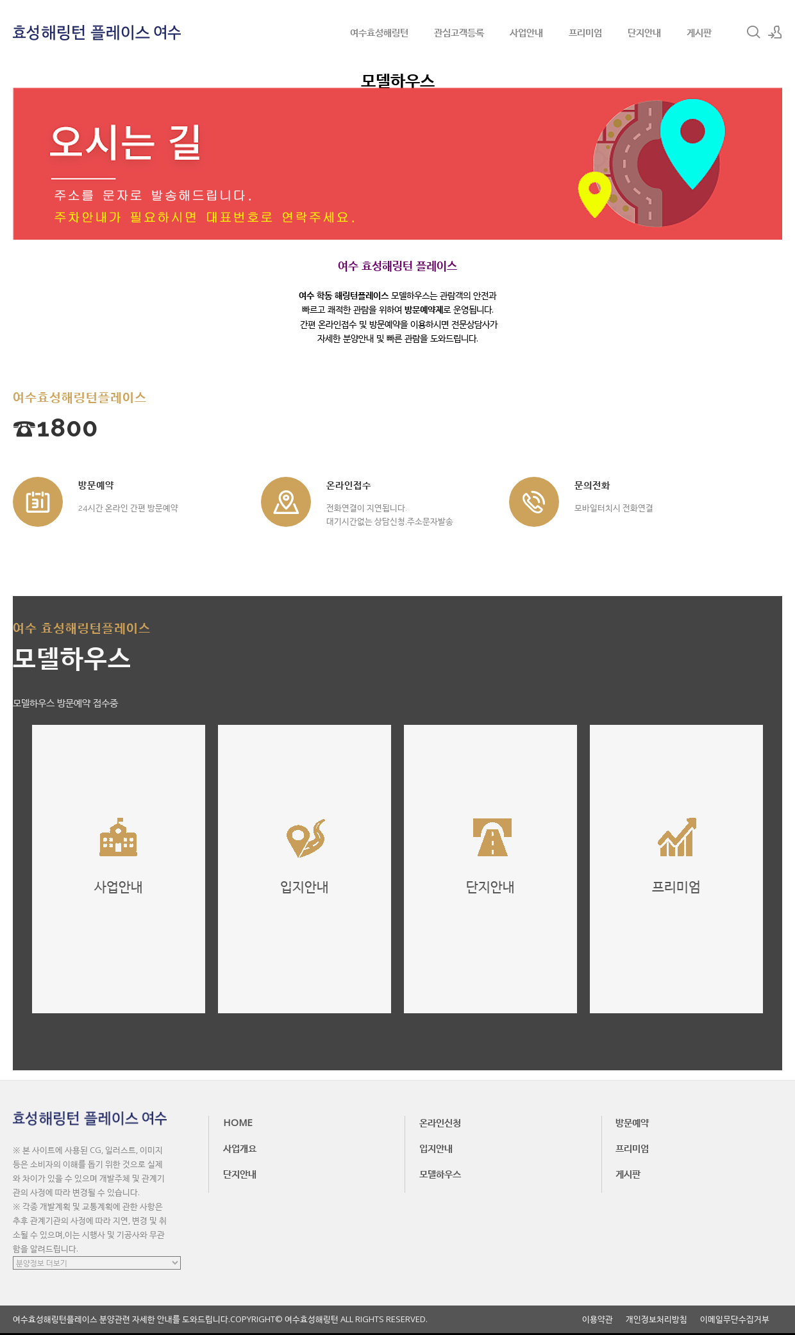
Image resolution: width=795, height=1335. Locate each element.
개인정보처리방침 (656, 1319)
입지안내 (436, 1147)
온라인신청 (440, 1122)
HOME (238, 1122)
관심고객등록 (459, 32)
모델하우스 (440, 1173)
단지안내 (644, 32)
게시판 (699, 32)
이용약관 (597, 1319)
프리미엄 (585, 32)
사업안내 (526, 32)
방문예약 (632, 1122)
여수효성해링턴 (379, 32)
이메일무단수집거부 (734, 1319)
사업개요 (239, 1147)
